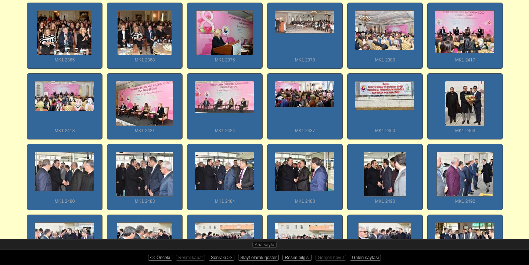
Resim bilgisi (297, 257)
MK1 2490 (385, 174)
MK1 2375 (224, 33)
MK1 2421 (144, 103)
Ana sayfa (264, 244)
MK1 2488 (304, 174)
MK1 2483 (144, 174)
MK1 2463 (465, 103)
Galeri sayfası (365, 257)
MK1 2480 (64, 174)
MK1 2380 (385, 33)
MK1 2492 (465, 174)
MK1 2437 (304, 103)
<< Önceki (160, 257)
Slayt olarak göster (258, 257)
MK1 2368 (144, 33)
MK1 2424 (224, 103)
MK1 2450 (385, 103)
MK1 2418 (64, 103)
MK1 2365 (64, 33)
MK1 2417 (465, 33)
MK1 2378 (304, 33)
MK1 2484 (224, 174)
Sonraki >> (221, 257)
